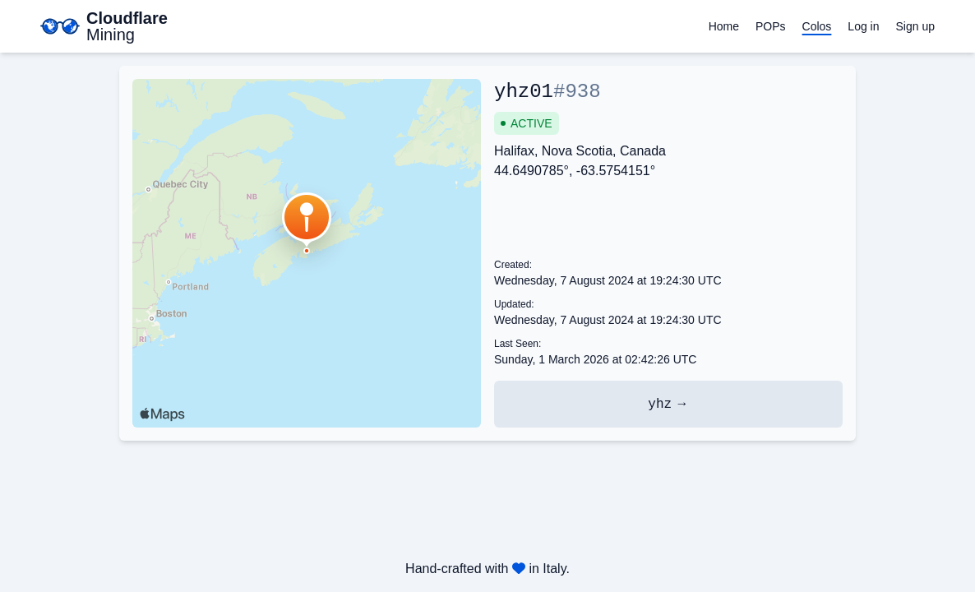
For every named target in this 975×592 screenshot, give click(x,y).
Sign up (915, 26)
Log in (863, 26)
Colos (817, 26)
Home (724, 26)
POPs (771, 26)
